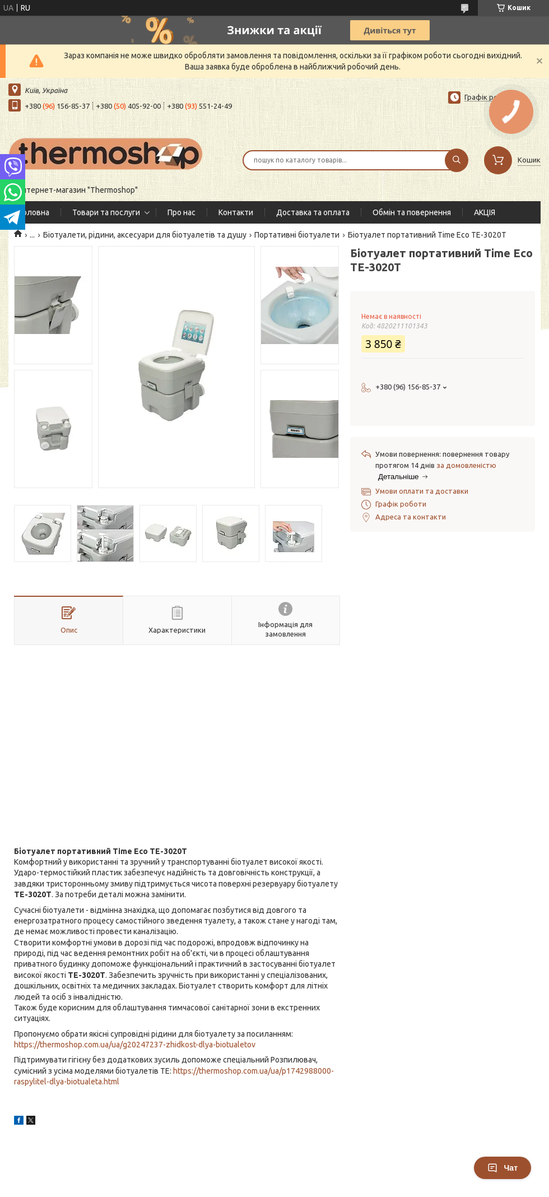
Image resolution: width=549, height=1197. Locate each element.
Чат (502, 1168)
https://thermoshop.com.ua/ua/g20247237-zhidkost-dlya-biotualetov (134, 1044)
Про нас (182, 212)
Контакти (235, 212)
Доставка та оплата (313, 212)
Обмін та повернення (412, 212)
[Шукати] (456, 160)
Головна (34, 212)
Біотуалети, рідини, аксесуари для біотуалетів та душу (144, 234)
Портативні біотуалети (296, 234)
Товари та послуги (106, 212)
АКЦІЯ (484, 212)
